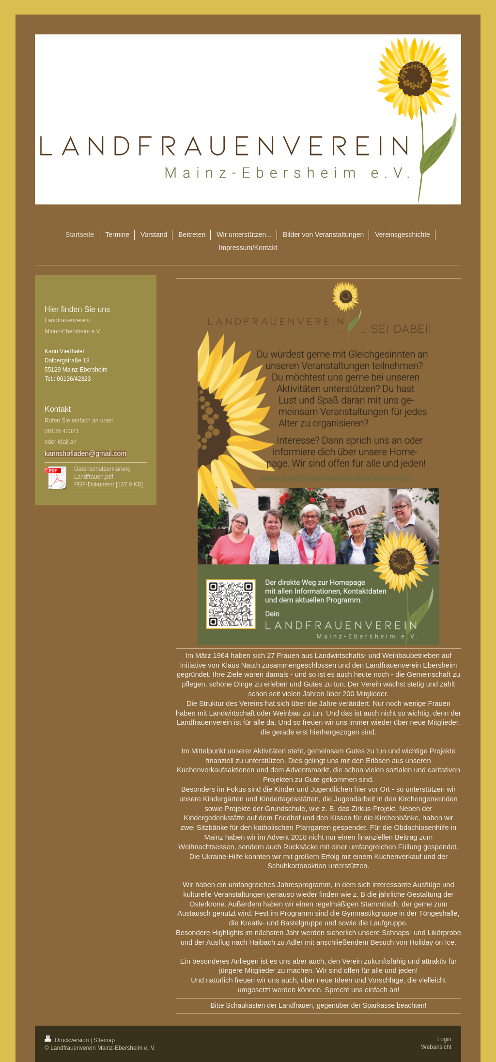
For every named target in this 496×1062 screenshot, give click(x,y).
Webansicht (436, 1047)
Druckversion (68, 1040)
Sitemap (104, 1040)
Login (444, 1039)
